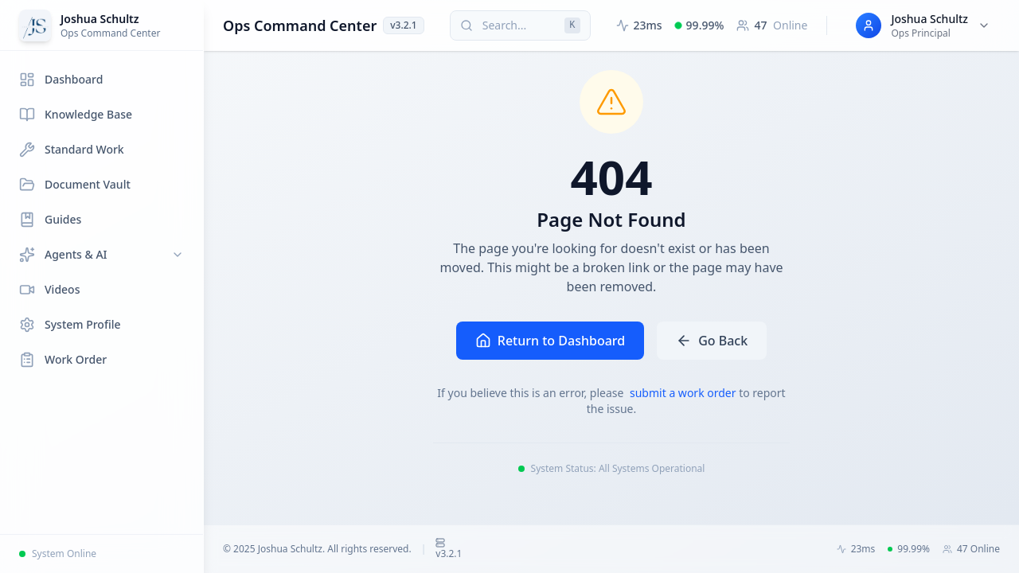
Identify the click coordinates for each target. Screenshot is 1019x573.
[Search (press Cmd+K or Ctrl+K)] (520, 25)
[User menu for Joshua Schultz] (923, 25)
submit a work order (684, 392)
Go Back (712, 340)
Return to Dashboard (550, 340)
